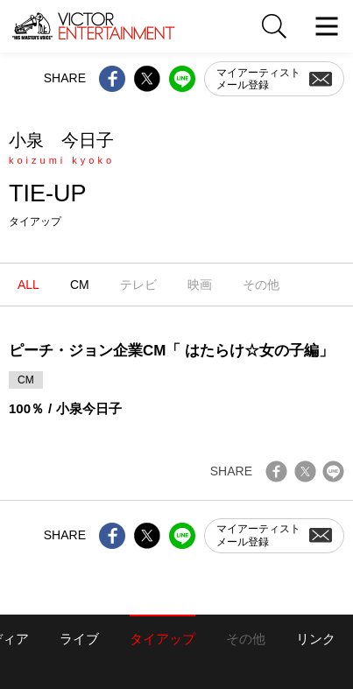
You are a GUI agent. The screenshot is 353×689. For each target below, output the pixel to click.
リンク (315, 638)
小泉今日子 (89, 408)
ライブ (79, 638)
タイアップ (162, 638)
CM (79, 285)
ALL (28, 285)
